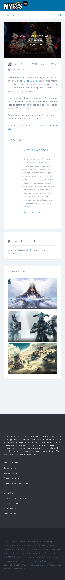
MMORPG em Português (16, 498)
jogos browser (45, 162)
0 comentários (18, 69)
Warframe (13, 339)
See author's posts (31, 212)
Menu (9, 15)
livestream (38, 118)
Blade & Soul (30, 81)
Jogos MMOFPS (11, 508)
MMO (25, 206)
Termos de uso (13, 478)
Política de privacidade (17, 483)
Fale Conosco (12, 473)
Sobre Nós (11, 468)
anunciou (21, 77)
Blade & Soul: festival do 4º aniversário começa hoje (32, 40)
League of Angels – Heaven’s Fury (24, 307)
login (29, 250)
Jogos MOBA (10, 513)
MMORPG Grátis (11, 504)
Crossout (13, 372)
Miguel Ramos (20, 64)
